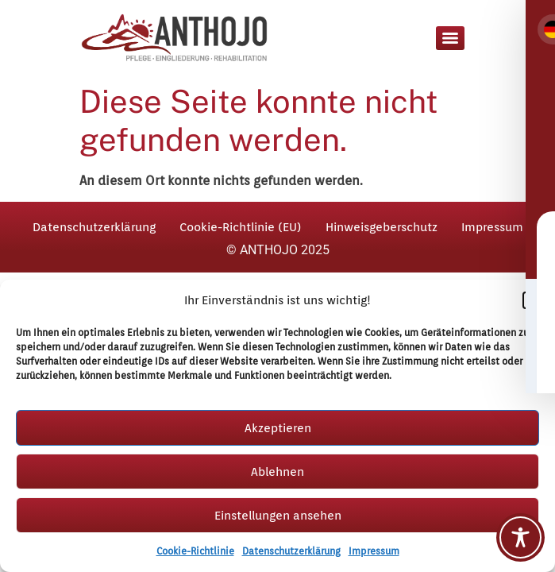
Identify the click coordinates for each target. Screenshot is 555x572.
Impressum (374, 551)
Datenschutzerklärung (291, 551)
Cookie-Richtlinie (195, 551)
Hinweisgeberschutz (381, 227)
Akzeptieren (278, 428)
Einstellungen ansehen (277, 515)
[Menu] (450, 38)
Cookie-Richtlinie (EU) (240, 227)
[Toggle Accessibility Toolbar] (520, 537)
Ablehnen (277, 472)
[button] (531, 300)
